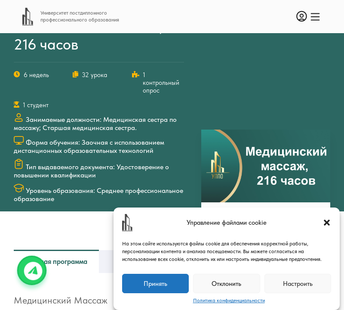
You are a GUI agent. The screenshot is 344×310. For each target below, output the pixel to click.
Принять (155, 284)
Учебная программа (56, 261)
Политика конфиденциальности (229, 301)
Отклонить (226, 284)
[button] (326, 222)
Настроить (298, 284)
